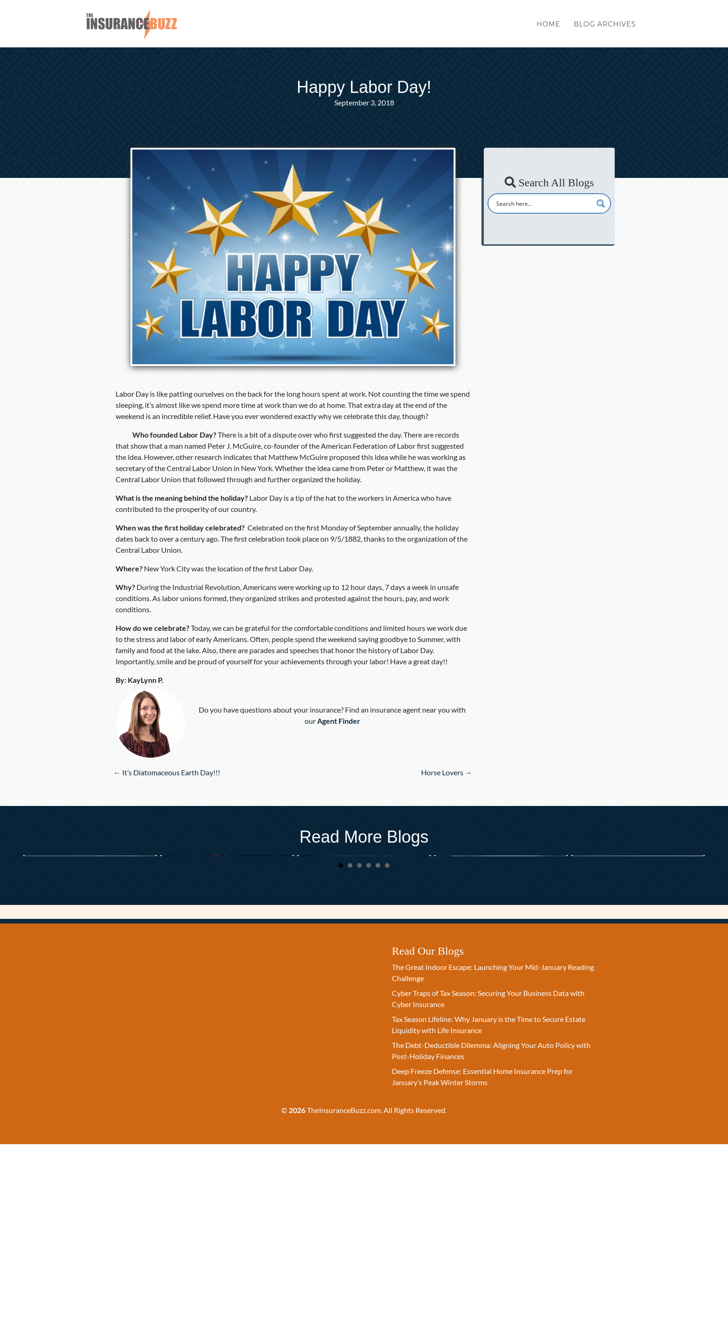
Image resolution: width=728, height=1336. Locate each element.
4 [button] (368, 1057)
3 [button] (359, 1057)
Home (548, 27)
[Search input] (543, 203)
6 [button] (387, 1057)
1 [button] (340, 1057)
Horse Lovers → (446, 772)
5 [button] (378, 1057)
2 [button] (350, 1057)
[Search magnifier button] (600, 203)
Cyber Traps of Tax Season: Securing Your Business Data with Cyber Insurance (224, 953)
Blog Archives (604, 27)
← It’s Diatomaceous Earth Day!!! (166, 772)
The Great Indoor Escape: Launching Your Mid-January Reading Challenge (88, 953)
